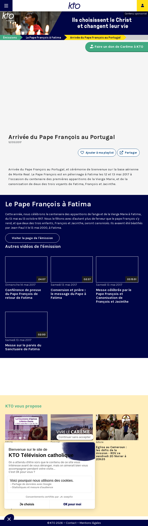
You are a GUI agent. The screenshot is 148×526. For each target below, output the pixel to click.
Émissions (10, 37)
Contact (71, 522)
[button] (128, 153)
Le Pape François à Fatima (43, 37)
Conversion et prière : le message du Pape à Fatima (68, 294)
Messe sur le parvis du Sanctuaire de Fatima (23, 347)
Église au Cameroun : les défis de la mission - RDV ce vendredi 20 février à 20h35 (111, 453)
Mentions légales (90, 522)
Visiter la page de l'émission (32, 238)
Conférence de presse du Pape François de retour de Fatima (23, 294)
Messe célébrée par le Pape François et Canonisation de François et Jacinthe (113, 296)
